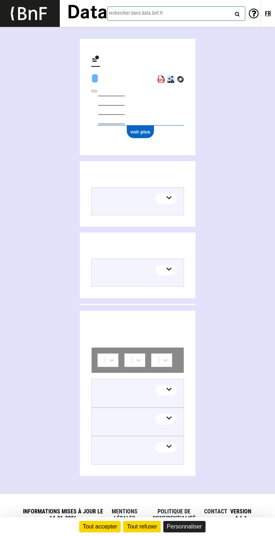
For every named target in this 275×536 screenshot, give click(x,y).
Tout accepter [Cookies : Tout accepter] (100, 526)
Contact (215, 511)
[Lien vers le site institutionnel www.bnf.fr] (30, 13)
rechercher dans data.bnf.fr (136, 13)
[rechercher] (236, 12)
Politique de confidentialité (174, 515)
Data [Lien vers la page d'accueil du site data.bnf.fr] (87, 13)
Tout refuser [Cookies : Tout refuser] (142, 526)
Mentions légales (125, 515)
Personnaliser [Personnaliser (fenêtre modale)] (184, 526)
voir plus (140, 132)
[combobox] (176, 13)
